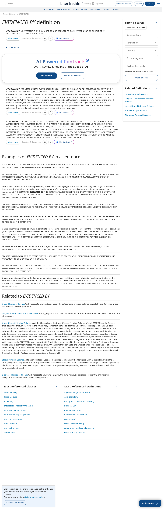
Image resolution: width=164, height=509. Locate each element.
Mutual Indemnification (15, 410)
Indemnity (8, 401)
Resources (95, 9)
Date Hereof (69, 419)
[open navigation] (158, 3)
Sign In (139, 3)
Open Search (141, 77)
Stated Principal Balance (13, 359)
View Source (13, 38)
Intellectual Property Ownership (18, 405)
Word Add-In (63, 9)
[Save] (45, 38)
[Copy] (50, 38)
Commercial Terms (72, 410)
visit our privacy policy (34, 497)
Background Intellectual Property (79, 401)
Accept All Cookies (15, 502)
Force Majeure (10, 396)
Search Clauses (80, 9)
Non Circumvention (13, 419)
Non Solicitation (11, 428)
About (106, 9)
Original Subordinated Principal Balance (20, 313)
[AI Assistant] (150, 503)
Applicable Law (71, 396)
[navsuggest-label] (18, 3)
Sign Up (149, 3)
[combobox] (18, 3)
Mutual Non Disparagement (17, 414)
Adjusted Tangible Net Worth (77, 392)
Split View (12, 47)
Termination (9, 432)
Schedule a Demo (123, 3)
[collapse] (155, 34)
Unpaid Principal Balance (13, 304)
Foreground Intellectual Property (79, 428)
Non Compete (10, 423)
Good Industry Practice (74, 432)
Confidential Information (75, 414)
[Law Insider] (81, 3)
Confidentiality (10, 392)
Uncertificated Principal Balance (16, 323)
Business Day (70, 405)
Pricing (116, 9)
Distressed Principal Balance (15, 374)
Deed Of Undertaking (74, 423)
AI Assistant (48, 9)
